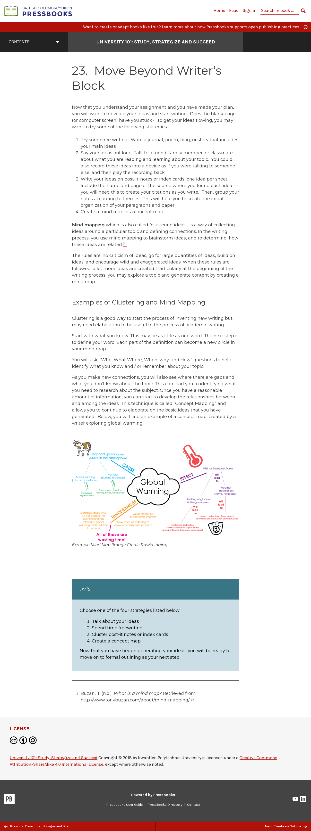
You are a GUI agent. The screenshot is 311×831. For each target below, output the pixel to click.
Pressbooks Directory (164, 805)
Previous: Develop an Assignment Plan (37, 826)
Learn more (173, 27)
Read (234, 10)
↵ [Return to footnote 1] (193, 700)
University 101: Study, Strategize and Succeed (53, 757)
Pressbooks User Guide (124, 805)
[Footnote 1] (125, 244)
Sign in (249, 10)
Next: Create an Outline (286, 826)
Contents (34, 41)
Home (219, 10)
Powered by (153, 794)
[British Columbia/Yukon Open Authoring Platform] (38, 10)
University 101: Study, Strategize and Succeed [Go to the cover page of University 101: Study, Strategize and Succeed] (155, 42)
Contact (193, 805)
